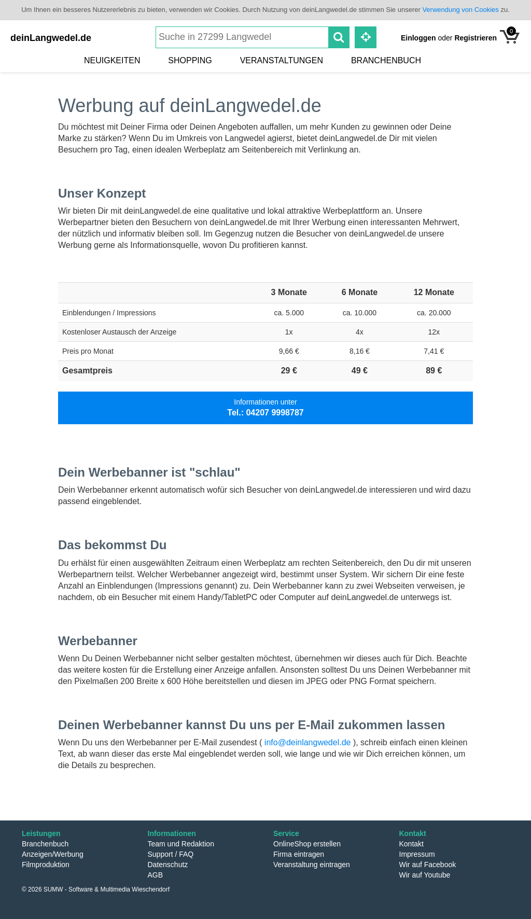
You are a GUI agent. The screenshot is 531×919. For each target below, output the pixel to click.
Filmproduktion (45, 864)
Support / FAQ (171, 854)
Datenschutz (168, 864)
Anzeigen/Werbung (52, 854)
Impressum (417, 854)
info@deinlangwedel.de (307, 742)
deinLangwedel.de (50, 38)
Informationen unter (265, 407)
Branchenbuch (386, 60)
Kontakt (411, 844)
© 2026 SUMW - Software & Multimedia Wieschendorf (96, 889)
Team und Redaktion (181, 844)
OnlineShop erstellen (307, 844)
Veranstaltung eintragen (311, 864)
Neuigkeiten (112, 60)
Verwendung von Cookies (460, 9)
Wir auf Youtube (425, 875)
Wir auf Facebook (427, 864)
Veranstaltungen (281, 60)
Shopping (190, 60)
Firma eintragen (298, 854)
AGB (155, 875)
